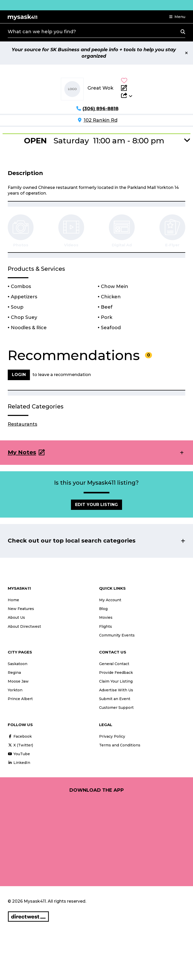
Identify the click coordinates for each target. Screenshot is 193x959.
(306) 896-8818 (100, 108)
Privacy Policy (112, 736)
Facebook (20, 736)
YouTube (19, 754)
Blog (103, 608)
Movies (105, 617)
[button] (177, 16)
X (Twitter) (20, 745)
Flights (105, 626)
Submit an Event (114, 698)
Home (13, 600)
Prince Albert (20, 698)
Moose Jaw (18, 681)
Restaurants (22, 424)
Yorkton (15, 690)
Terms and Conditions (119, 745)
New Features (21, 608)
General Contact (114, 663)
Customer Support (116, 707)
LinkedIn (19, 762)
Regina (14, 672)
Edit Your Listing (96, 504)
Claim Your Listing (116, 681)
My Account (110, 600)
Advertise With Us (116, 690)
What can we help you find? (42, 31)
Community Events (117, 635)
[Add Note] (126, 88)
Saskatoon (17, 663)
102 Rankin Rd (100, 120)
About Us (16, 617)
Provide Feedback (116, 672)
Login (19, 374)
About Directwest (24, 626)
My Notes (22, 452)
